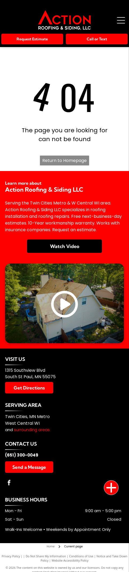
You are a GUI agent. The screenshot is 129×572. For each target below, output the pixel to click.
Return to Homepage (64, 160)
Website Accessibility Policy (70, 560)
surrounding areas (32, 429)
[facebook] (9, 483)
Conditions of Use (81, 556)
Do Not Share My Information (46, 556)
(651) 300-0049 (21, 455)
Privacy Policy (11, 556)
